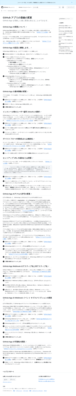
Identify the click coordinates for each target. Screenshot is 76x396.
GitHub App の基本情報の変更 (15, 91)
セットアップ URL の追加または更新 (18, 158)
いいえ (12, 379)
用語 (14, 390)
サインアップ (71, 7)
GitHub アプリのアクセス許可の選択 (18, 254)
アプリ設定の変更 (22, 10)
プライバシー (19, 390)
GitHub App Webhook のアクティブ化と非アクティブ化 (26, 266)
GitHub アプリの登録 (42, 32)
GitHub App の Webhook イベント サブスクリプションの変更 (27, 299)
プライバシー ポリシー (7, 382)
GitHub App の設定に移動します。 (17, 47)
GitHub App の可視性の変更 (15, 341)
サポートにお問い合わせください (47, 381)
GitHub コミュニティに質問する (46, 379)
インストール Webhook (28, 210)
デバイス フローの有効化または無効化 (19, 139)
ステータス (25, 390)
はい (6, 379)
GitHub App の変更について (15, 27)
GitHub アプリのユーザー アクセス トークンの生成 (20, 120)
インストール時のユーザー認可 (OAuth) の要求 (22, 112)
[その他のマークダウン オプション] (72, 19)
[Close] (72, 2)
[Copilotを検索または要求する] (47, 7)
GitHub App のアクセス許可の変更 (17, 194)
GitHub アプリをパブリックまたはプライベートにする (18, 348)
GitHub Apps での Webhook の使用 (41, 271)
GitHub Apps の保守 (12, 10)
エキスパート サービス (37, 390)
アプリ (4, 10)
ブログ (45, 390)
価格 (30, 390)
